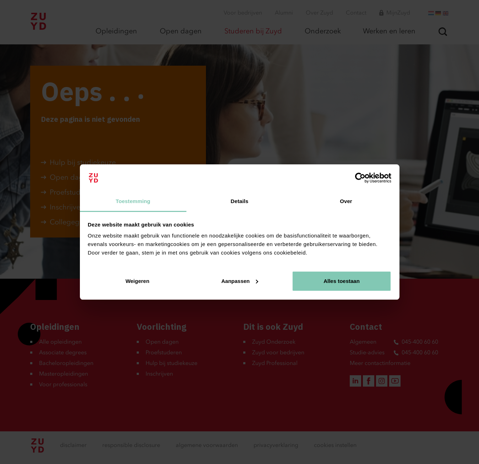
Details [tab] (240, 201)
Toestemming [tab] (133, 201)
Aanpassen (239, 281)
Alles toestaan (341, 281)
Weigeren (137, 281)
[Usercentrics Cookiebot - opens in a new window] (360, 178)
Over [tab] (346, 201)
